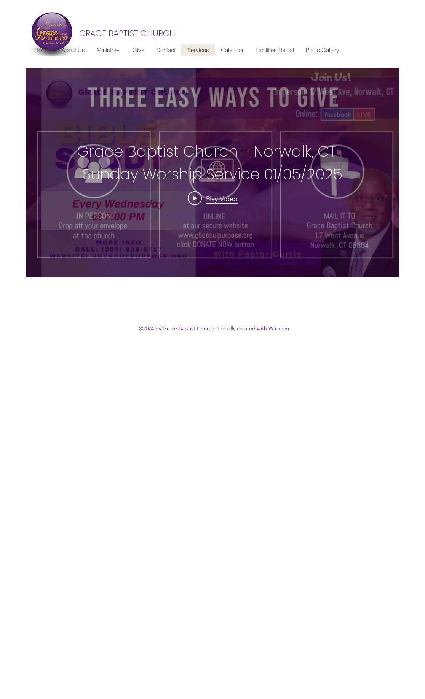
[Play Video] (213, 198)
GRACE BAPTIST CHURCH (127, 33)
